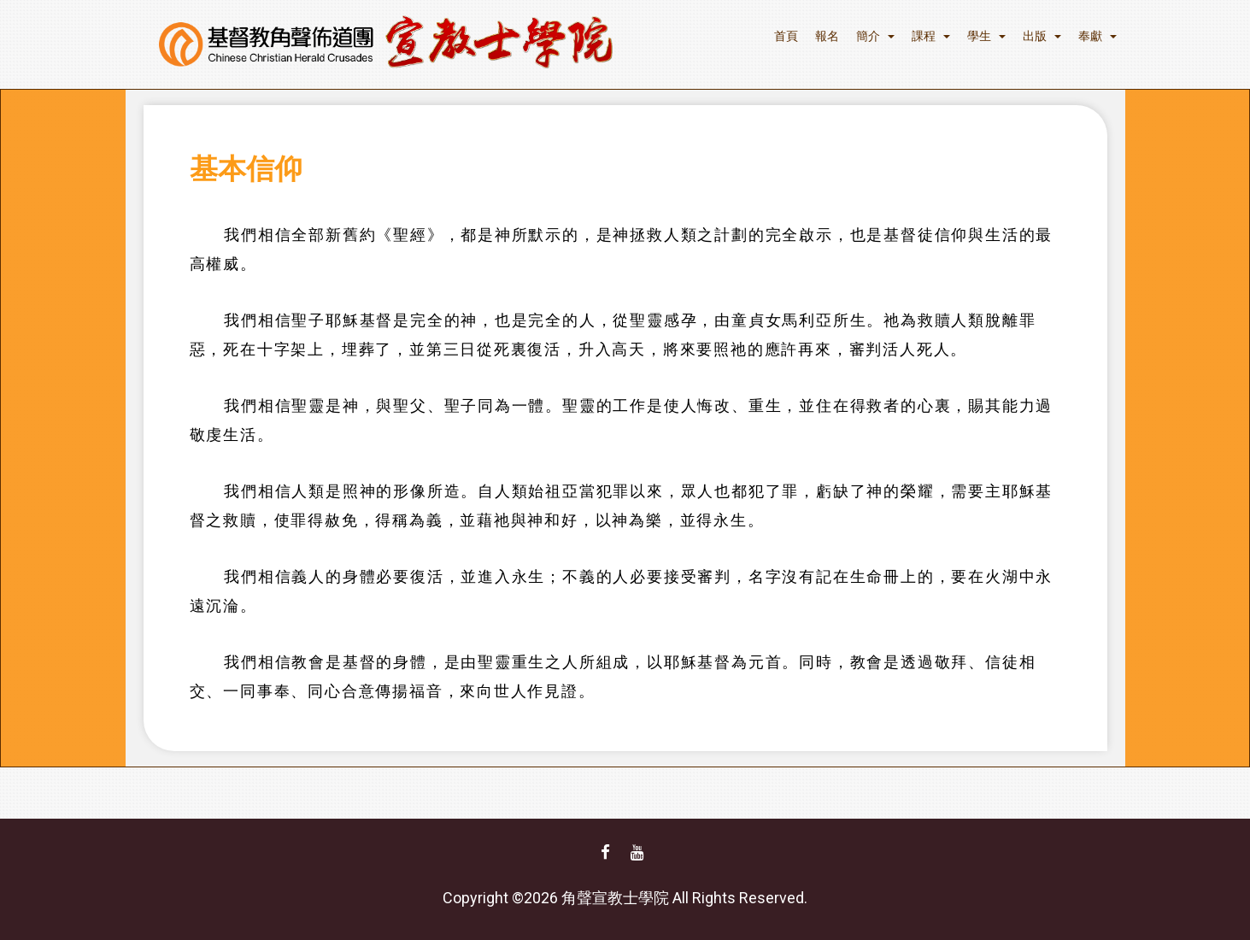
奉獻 (1097, 36)
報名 (827, 36)
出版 (1042, 36)
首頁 (786, 36)
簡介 (875, 36)
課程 (931, 36)
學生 (986, 36)
